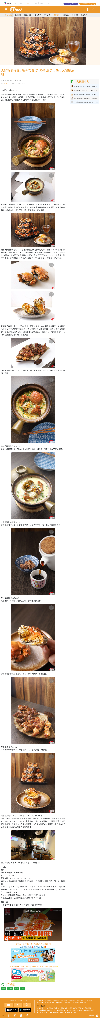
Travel (21, 3)
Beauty (35, 3)
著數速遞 (47, 15)
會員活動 (59, 1002)
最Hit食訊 (8, 15)
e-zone (48, 3)
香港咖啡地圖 (41, 1010)
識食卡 (46, 1012)
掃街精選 (75, 15)
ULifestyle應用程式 (87, 1010)
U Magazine (6, 83)
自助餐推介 (41, 1008)
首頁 (2, 80)
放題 (22, 988)
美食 (3, 988)
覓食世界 (38, 15)
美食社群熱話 (73, 1008)
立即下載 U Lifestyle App (88, 4)
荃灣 (16, 988)
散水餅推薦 (49, 1008)
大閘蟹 (10, 988)
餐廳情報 (56, 15)
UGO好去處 (51, 1010)
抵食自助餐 (28, 15)
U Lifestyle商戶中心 (79, 1002)
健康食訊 (66, 15)
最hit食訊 (9, 80)
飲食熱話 (84, 15)
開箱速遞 (18, 15)
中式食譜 (88, 1000)
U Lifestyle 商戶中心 (72, 4)
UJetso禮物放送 (61, 1010)
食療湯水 (40, 1002)
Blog (41, 3)
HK (15, 3)
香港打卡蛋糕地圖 (84, 1008)
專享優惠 (67, 1002)
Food (28, 3)
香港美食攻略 (49, 1002)
